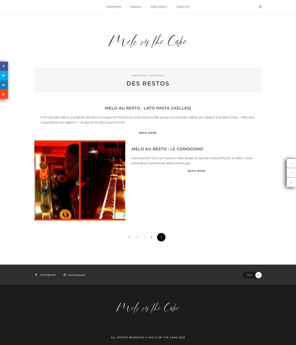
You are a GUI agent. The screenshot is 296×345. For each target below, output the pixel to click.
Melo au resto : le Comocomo (167, 149)
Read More (148, 133)
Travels (135, 6)
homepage (114, 6)
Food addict (159, 6)
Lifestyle (182, 6)
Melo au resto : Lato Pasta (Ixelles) (148, 108)
